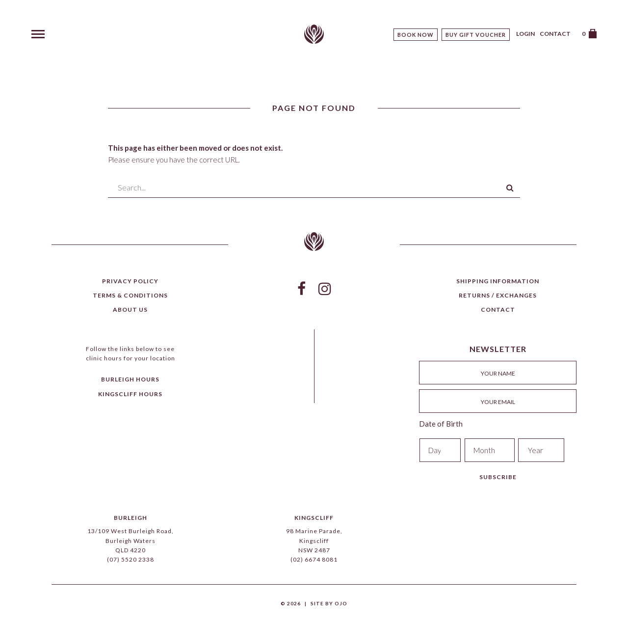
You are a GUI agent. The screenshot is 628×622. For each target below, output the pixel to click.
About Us (130, 309)
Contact (555, 33)
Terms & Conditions (130, 295)
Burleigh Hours (130, 379)
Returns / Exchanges (498, 295)
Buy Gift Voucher (475, 34)
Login (525, 33)
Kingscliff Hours (130, 394)
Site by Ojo (329, 603)
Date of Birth (441, 423)
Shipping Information (497, 281)
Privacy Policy (130, 281)
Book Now (415, 34)
